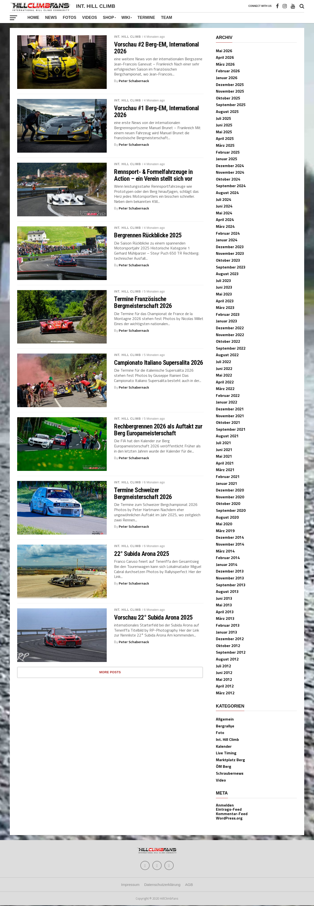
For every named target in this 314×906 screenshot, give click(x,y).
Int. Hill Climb (127, 36)
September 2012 (231, 652)
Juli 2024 (223, 199)
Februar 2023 (228, 314)
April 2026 (225, 57)
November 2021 (230, 416)
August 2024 (227, 193)
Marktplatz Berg (230, 760)
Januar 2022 (226, 402)
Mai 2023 (224, 294)
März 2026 (225, 64)
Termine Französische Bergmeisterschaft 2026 (143, 302)
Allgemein (225, 719)
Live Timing (226, 753)
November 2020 (230, 497)
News (51, 17)
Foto (220, 732)
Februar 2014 (228, 558)
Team (166, 17)
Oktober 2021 (228, 422)
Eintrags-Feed (229, 809)
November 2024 (230, 172)
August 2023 (227, 274)
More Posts (110, 672)
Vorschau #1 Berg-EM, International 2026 (156, 111)
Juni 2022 (224, 368)
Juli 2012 (223, 666)
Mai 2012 (224, 679)
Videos (89, 17)
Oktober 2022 (228, 341)
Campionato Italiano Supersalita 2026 (158, 362)
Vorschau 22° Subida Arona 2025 (153, 617)
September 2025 (231, 105)
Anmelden (225, 805)
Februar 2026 (228, 71)
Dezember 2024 (230, 166)
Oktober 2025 (228, 98)
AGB (189, 885)
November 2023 (230, 253)
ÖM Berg (223, 766)
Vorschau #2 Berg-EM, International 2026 (156, 48)
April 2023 (225, 301)
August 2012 (227, 659)
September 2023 (231, 267)
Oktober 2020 (228, 503)
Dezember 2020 (230, 490)
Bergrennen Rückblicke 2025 (148, 235)
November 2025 (230, 91)
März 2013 (225, 618)
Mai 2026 (224, 51)
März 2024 (225, 226)
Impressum (130, 885)
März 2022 (225, 389)
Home (33, 17)
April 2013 (225, 612)
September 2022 (231, 348)
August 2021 (227, 436)
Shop (108, 17)
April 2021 (225, 463)
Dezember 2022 (230, 328)
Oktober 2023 (228, 260)
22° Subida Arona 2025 (141, 553)
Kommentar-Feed (232, 814)
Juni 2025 (224, 125)
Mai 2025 (224, 132)
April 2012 (225, 686)
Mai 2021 (224, 456)
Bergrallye (225, 726)
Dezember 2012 (230, 639)
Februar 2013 (228, 625)
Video (221, 780)
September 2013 (231, 585)
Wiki (125, 17)
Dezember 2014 (230, 537)
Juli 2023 (223, 280)
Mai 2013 (224, 605)
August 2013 (227, 591)
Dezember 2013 (230, 571)
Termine (146, 17)
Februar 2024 (228, 233)
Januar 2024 (226, 240)
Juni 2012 (224, 672)
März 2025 (225, 145)
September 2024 (231, 186)
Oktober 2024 (228, 179)
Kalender (224, 746)
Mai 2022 (224, 375)
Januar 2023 (226, 321)
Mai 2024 (224, 213)
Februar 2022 (228, 395)
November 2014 (230, 544)
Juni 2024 (224, 206)
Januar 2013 (226, 632)
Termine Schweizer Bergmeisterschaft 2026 (143, 493)
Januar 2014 (226, 564)
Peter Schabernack (134, 81)
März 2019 (225, 531)
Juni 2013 (224, 598)
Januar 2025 (226, 159)
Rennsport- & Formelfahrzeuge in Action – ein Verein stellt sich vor (153, 175)
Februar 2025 (228, 152)
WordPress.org (229, 818)
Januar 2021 (226, 483)
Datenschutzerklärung (162, 885)
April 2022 (225, 382)
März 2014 (225, 551)
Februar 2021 (228, 476)
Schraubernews (229, 773)
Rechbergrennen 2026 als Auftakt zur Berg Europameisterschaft (158, 430)
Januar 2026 (226, 78)
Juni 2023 (224, 287)
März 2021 (225, 470)
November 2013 (230, 578)
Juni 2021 (224, 450)
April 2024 (225, 219)
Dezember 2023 (230, 247)
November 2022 (230, 335)
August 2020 (227, 517)
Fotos (69, 17)
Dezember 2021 (230, 409)
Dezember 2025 (230, 84)
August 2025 (227, 111)
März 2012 (225, 693)
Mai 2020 (224, 524)
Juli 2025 (223, 118)
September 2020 (231, 510)
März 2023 (225, 307)
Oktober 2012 (228, 646)
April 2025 (225, 138)
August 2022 (227, 355)
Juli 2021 (223, 443)
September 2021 (231, 429)
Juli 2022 (223, 362)
